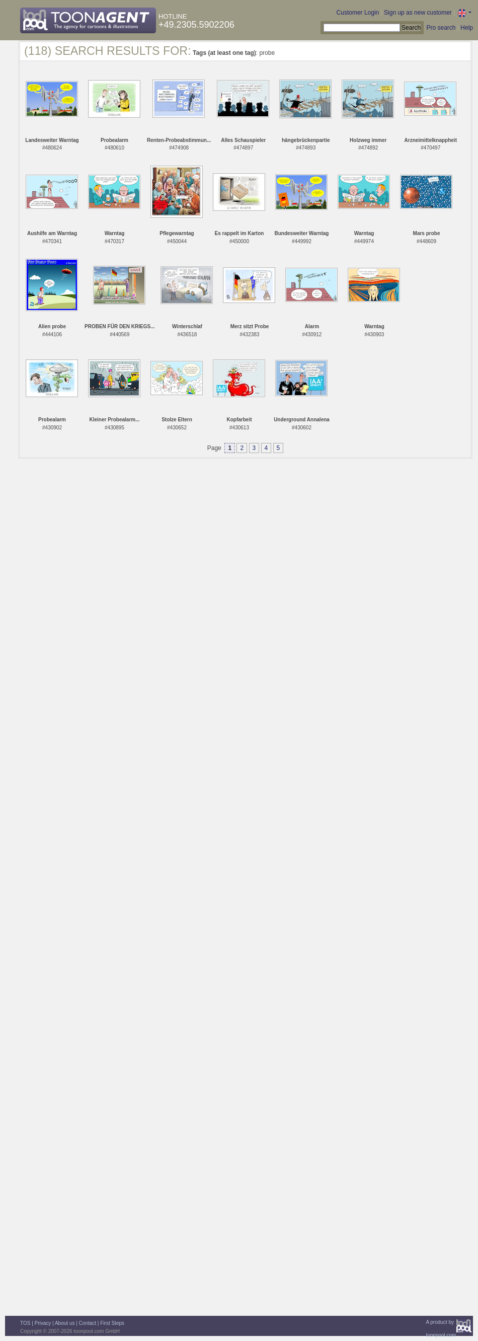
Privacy (43, 1323)
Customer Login (358, 12)
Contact (87, 1323)
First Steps (112, 1323)
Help (466, 27)
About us (64, 1323)
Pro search (440, 27)
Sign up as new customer (418, 12)
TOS (25, 1323)
